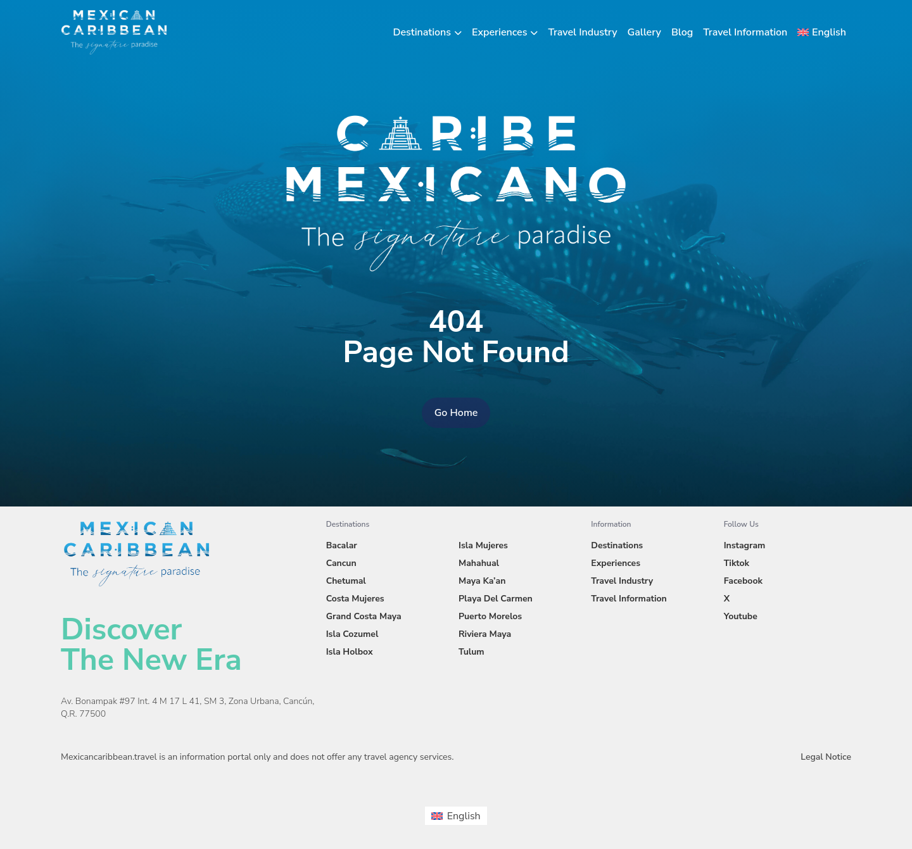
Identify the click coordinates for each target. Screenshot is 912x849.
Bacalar (341, 545)
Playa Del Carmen (496, 599)
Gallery (644, 32)
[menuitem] (821, 32)
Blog (682, 32)
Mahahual (479, 563)
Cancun (341, 563)
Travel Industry (582, 32)
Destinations (422, 32)
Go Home (456, 413)
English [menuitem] (464, 816)
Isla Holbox (349, 652)
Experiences (499, 32)
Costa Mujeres (355, 599)
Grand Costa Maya (364, 616)
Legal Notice (826, 757)
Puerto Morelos (490, 616)
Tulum (471, 652)
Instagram (745, 545)
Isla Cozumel (352, 634)
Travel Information (745, 32)
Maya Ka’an (482, 581)
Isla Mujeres (483, 545)
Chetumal (346, 581)
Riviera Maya (485, 634)
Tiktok (736, 563)
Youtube (740, 616)
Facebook (743, 581)
